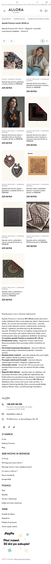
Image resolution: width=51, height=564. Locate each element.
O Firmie (5, 459)
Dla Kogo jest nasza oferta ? (12, 463)
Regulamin (6, 518)
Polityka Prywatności (9, 522)
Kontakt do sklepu (8, 514)
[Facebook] (9, 427)
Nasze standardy (8, 475)
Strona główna (6, 18)
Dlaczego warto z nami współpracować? (17, 467)
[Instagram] (4, 427)
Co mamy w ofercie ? (9, 471)
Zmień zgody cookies (9, 527)
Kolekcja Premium (19, 18)
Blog (3, 447)
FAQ (3, 490)
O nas (4, 439)
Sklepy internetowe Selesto (22, 559)
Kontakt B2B (6, 479)
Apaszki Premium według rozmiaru (38, 18)
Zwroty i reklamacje (9, 499)
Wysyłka (5, 495)
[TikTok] (14, 427)
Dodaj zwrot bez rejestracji (12, 503)
